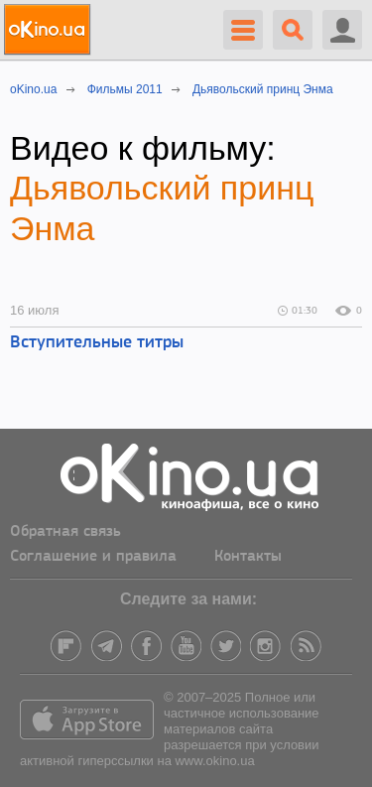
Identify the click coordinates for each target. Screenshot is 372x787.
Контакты (248, 557)
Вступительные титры (97, 342)
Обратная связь (65, 532)
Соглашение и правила (93, 557)
